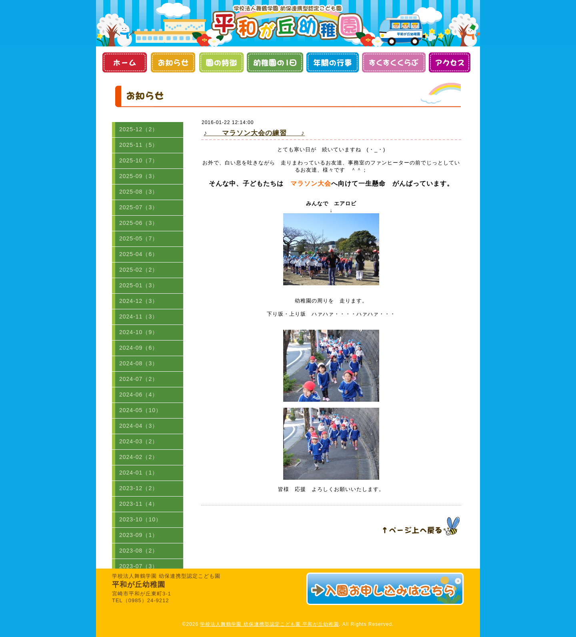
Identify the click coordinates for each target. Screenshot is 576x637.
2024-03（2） (138, 441)
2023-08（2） (138, 550)
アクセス (449, 62)
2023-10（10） (140, 519)
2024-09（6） (138, 348)
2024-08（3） (138, 363)
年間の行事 (332, 62)
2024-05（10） (140, 410)
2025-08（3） (138, 191)
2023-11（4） (138, 504)
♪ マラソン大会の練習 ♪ (254, 133)
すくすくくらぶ (393, 62)
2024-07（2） (138, 379)
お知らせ (172, 62)
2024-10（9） (138, 332)
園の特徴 (221, 62)
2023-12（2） (138, 488)
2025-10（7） (138, 160)
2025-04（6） (138, 254)
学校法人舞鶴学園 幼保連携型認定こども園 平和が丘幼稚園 (269, 624)
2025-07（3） (138, 207)
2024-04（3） (138, 426)
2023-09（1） (138, 535)
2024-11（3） (138, 316)
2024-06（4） (138, 394)
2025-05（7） (138, 238)
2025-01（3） (138, 285)
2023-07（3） (138, 566)
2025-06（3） (138, 223)
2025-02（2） (138, 269)
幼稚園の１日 (275, 62)
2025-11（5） (138, 145)
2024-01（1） (138, 472)
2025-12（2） (138, 129)
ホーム (124, 62)
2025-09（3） (138, 176)
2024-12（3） (138, 301)
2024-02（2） (138, 457)
